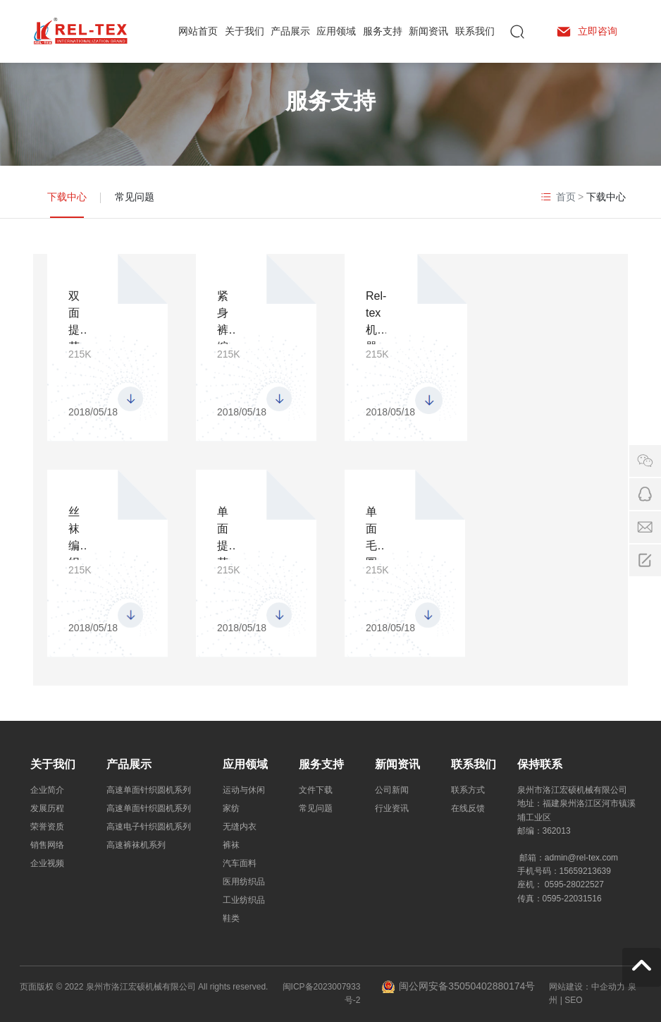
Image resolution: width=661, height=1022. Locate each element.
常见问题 (134, 196)
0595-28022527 (574, 884)
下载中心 (67, 196)
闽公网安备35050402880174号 (467, 986)
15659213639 (585, 871)
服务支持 (330, 101)
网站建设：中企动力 (587, 987)
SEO (573, 1000)
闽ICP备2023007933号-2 (322, 993)
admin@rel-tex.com (581, 858)
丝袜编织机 (74, 545)
